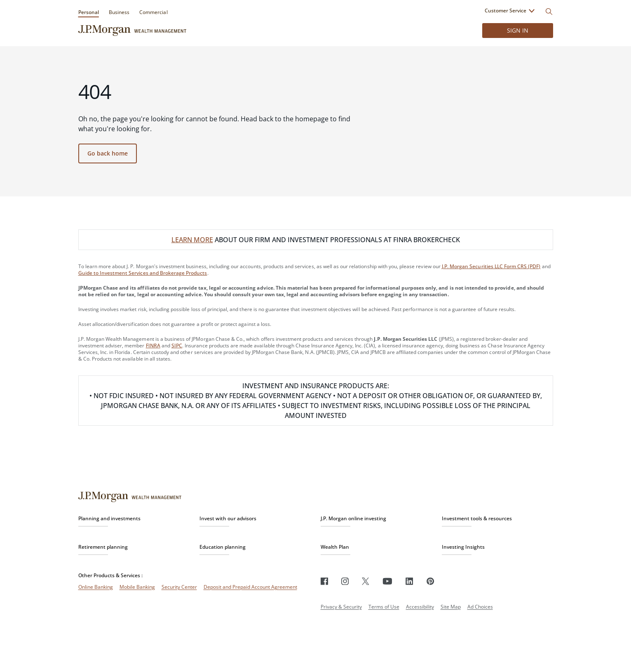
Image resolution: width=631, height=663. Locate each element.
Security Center (179, 586)
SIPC (176, 345)
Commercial (153, 12)
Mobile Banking (137, 586)
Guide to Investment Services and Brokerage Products (142, 272)
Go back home (107, 153)
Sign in (517, 30)
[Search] (549, 11)
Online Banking (95, 586)
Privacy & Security (341, 606)
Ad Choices (480, 606)
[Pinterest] (430, 581)
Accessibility (420, 606)
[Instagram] (345, 581)
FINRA (153, 345)
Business (119, 12)
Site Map (451, 606)
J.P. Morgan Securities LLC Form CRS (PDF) (491, 266)
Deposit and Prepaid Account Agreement (250, 586)
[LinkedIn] (409, 581)
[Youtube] (387, 581)
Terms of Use (383, 606)
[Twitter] (365, 581)
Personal (88, 12)
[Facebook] (324, 581)
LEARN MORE (192, 239)
